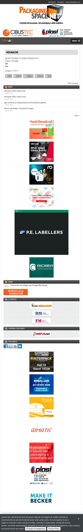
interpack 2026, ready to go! (14, 91)
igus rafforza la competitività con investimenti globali (25, 102)
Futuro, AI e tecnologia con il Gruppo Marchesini (25, 285)
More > (76, 115)
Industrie (75, 83)
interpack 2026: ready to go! (15, 97)
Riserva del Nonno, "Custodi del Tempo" (19, 108)
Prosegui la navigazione (35, 529)
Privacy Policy (53, 529)
